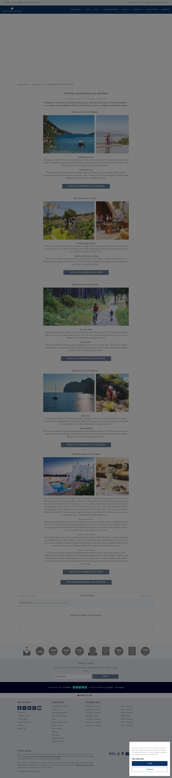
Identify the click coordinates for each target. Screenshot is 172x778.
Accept (149, 763)
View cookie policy (138, 759)
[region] (149, 759)
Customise (149, 769)
